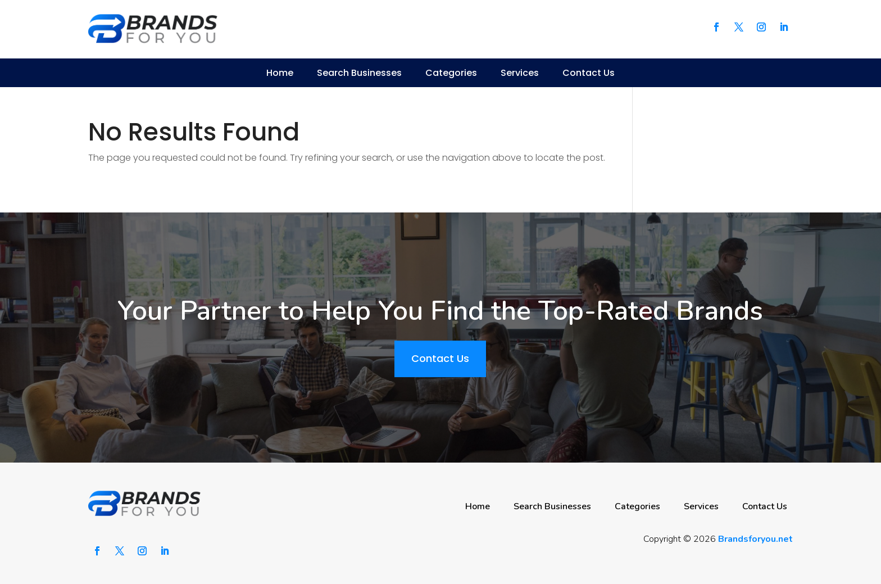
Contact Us (588, 72)
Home (279, 72)
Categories (451, 72)
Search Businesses (359, 72)
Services (520, 72)
